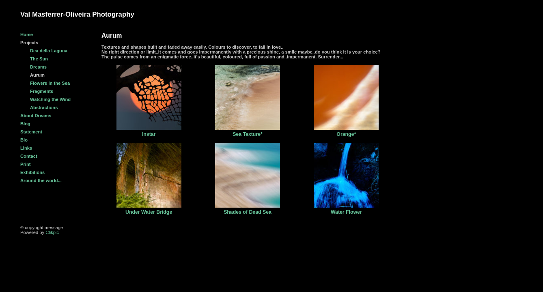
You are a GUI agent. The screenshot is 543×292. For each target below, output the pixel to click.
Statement (31, 131)
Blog (25, 123)
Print (25, 164)
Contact (28, 156)
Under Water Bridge (148, 212)
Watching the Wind (50, 99)
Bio (24, 139)
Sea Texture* (248, 134)
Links (26, 148)
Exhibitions (32, 172)
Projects (29, 42)
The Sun (39, 58)
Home (26, 34)
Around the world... (41, 180)
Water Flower (346, 212)
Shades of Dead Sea (248, 212)
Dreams (38, 66)
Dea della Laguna (48, 50)
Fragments (41, 91)
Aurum (37, 75)
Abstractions (44, 107)
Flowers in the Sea (50, 83)
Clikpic (52, 232)
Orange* (346, 134)
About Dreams (35, 115)
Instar (149, 134)
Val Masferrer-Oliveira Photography (77, 14)
